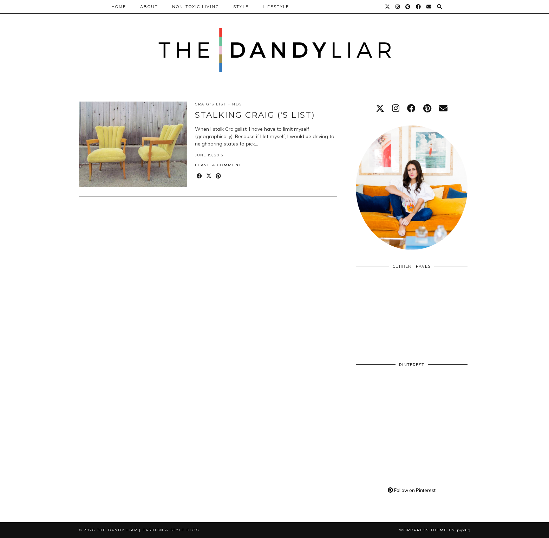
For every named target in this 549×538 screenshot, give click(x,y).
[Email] (429, 6)
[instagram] (395, 108)
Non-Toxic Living (195, 6)
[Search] (440, 6)
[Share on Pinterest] (218, 176)
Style (241, 6)
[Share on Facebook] (199, 176)
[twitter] (380, 108)
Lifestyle (276, 6)
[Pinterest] (408, 6)
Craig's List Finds (218, 104)
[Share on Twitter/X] (209, 176)
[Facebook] (418, 6)
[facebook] (411, 108)
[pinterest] (427, 108)
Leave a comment (218, 165)
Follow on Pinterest (412, 490)
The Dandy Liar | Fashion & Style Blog (148, 530)
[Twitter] (388, 6)
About (149, 6)
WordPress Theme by (435, 530)
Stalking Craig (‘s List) (255, 115)
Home (118, 6)
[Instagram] (398, 6)
